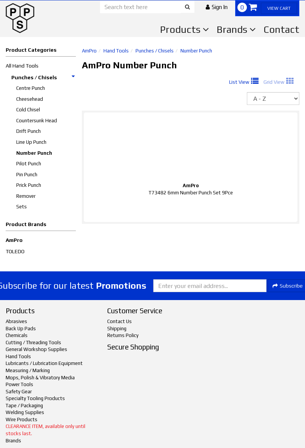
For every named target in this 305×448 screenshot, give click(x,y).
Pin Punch (26, 174)
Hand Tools (116, 51)
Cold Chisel (28, 109)
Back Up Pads (21, 328)
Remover (25, 196)
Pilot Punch (28, 163)
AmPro (14, 240)
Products (184, 29)
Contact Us (119, 321)
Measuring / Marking (28, 370)
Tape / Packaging (24, 405)
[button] (217, 7)
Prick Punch (28, 185)
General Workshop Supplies (36, 349)
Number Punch (34, 153)
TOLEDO (15, 251)
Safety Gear (19, 391)
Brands (236, 29)
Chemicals (17, 335)
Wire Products (21, 419)
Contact (281, 29)
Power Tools (19, 384)
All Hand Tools (22, 66)
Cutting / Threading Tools (33, 342)
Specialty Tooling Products (35, 398)
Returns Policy (123, 335)
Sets (21, 206)
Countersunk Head (36, 120)
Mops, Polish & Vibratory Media (40, 377)
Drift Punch (28, 131)
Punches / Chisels (43, 77)
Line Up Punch (31, 142)
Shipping (116, 328)
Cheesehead (29, 99)
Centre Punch (30, 88)
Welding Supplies (25, 412)
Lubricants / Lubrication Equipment (44, 363)
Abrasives (16, 321)
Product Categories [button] (31, 50)
